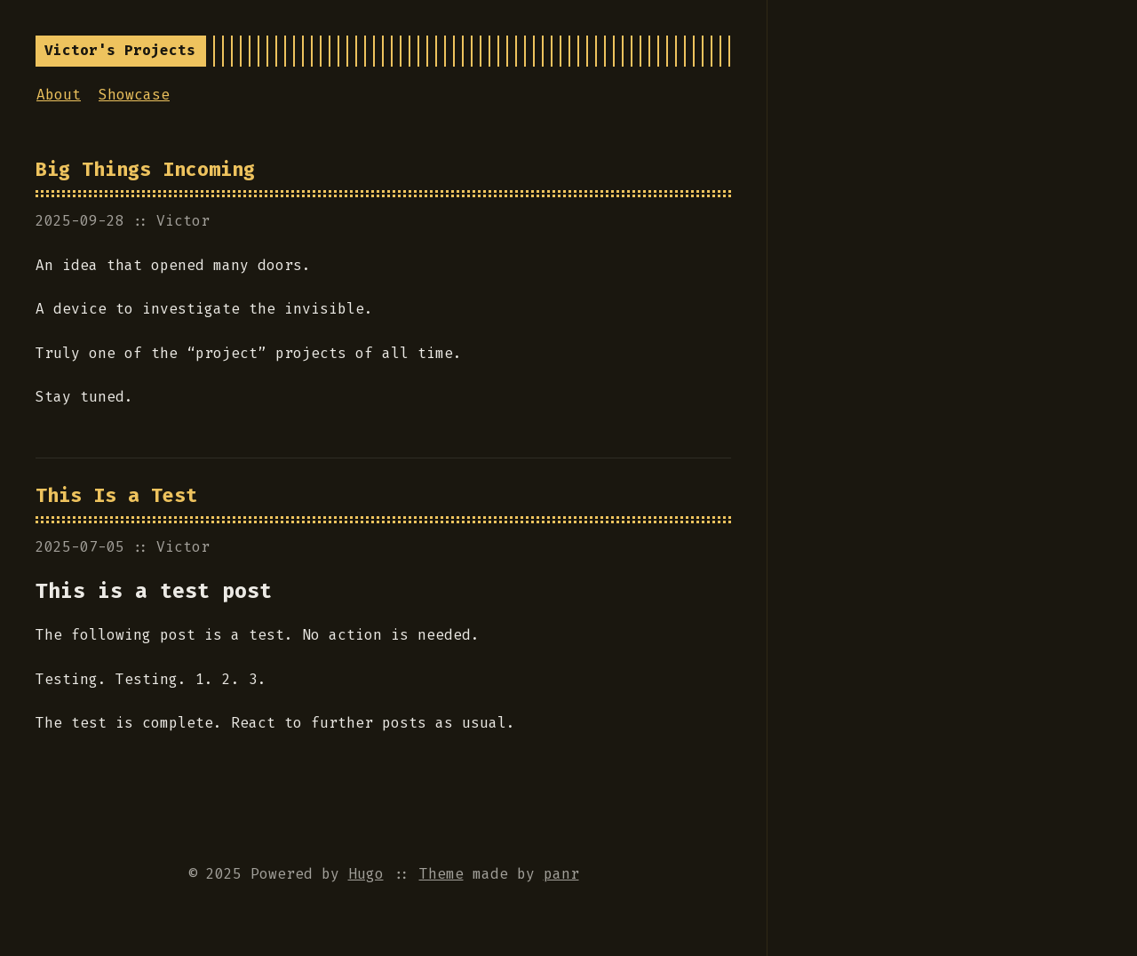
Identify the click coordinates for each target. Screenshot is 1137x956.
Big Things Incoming (145, 169)
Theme (441, 873)
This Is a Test (116, 495)
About (58, 94)
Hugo (366, 873)
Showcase (134, 94)
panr (561, 873)
